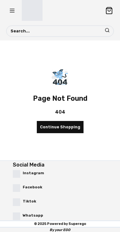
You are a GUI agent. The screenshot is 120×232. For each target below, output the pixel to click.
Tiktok (29, 201)
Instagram (33, 173)
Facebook (32, 187)
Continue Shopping (60, 127)
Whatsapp (33, 215)
